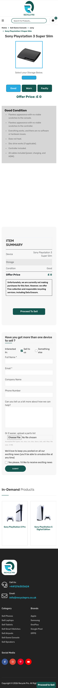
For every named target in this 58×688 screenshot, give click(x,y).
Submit (15, 469)
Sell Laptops (8, 620)
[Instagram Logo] (13, 662)
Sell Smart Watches (11, 629)
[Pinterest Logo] (20, 662)
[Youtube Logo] (28, 662)
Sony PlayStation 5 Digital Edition (43, 528)
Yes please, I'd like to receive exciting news (28, 462)
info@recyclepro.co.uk (22, 597)
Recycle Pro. (24, 683)
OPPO (33, 633)
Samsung (35, 620)
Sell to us (25, 351)
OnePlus (35, 625)
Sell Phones (7, 616)
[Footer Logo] (9, 567)
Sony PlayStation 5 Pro (15, 527)
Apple (33, 616)
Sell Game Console (18, 28)
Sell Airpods (7, 633)
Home (4, 28)
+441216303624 (19, 586)
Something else (42, 351)
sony (32, 28)
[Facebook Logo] (5, 662)
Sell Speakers (8, 642)
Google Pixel (37, 629)
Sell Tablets (7, 625)
